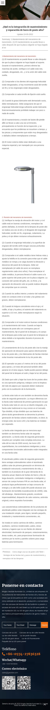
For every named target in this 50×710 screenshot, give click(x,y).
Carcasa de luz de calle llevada (31, 632)
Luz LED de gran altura (10, 638)
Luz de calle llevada (9, 635)
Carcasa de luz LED (9, 632)
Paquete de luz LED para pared (14, 641)
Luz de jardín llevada (28, 635)
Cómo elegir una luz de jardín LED (25, 552)
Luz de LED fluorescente (31, 638)
